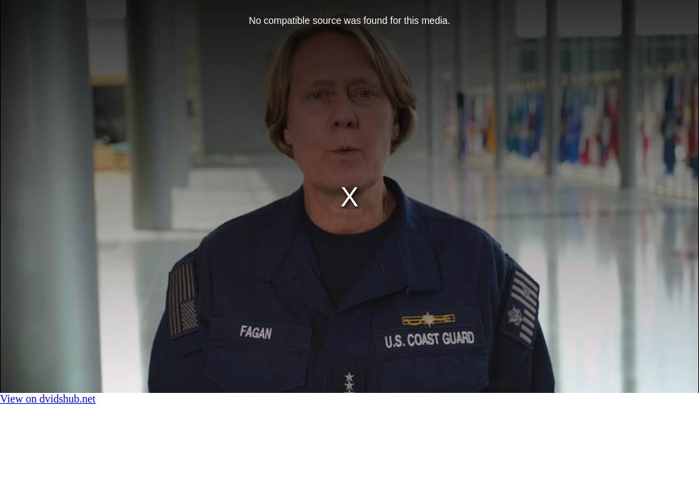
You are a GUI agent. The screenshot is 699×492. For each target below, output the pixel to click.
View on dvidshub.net (48, 399)
